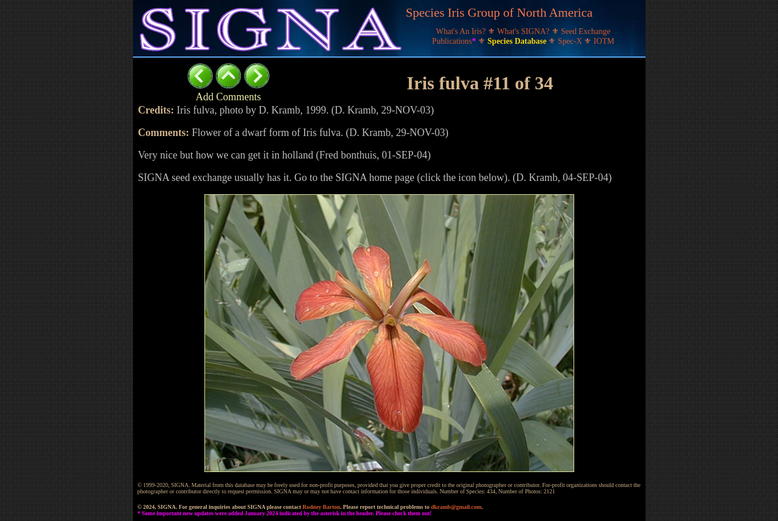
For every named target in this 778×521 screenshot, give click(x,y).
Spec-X (571, 41)
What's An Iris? (462, 31)
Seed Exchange (585, 31)
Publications (455, 41)
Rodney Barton (321, 507)
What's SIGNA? (524, 31)
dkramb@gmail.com (456, 507)
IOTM (604, 41)
